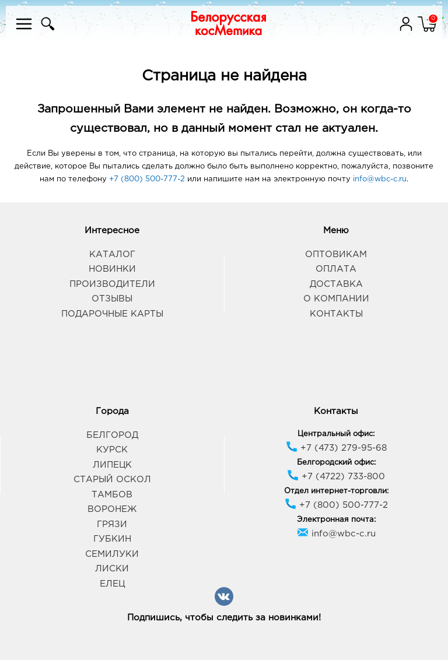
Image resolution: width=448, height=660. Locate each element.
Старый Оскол (112, 479)
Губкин (112, 539)
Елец (112, 584)
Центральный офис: (336, 434)
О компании (336, 299)
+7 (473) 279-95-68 (336, 448)
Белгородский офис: (336, 462)
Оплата (336, 269)
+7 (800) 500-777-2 (147, 179)
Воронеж (112, 509)
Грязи (112, 524)
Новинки (112, 269)
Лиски (112, 569)
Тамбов (112, 494)
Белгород (112, 435)
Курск (112, 450)
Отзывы (112, 299)
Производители (112, 284)
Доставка (336, 284)
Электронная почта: (336, 520)
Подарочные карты (112, 314)
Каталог (112, 254)
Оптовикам (336, 254)
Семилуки (112, 554)
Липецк (112, 465)
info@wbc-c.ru (380, 179)
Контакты (336, 314)
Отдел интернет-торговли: (336, 491)
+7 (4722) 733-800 (336, 476)
